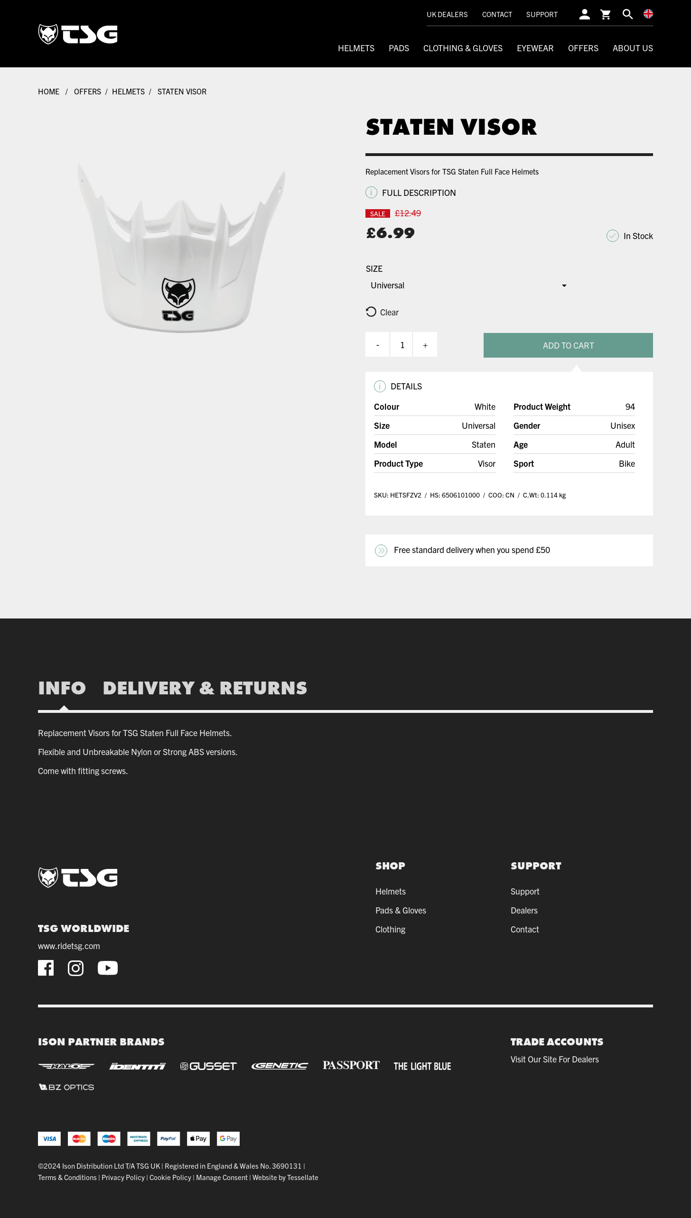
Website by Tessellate (285, 1176)
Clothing (390, 927)
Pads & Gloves (400, 908)
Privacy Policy (123, 1176)
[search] (628, 14)
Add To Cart (577, 343)
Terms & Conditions (67, 1176)
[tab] (66, 687)
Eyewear (535, 47)
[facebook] (46, 967)
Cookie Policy (170, 1176)
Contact (497, 13)
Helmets (356, 47)
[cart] (606, 14)
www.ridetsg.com (69, 945)
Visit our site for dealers (555, 1057)
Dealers (524, 908)
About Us (633, 47)
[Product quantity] (402, 344)
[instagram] (76, 967)
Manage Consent (222, 1176)
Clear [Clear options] (389, 312)
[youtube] (108, 967)
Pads (399, 47)
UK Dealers (447, 13)
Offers (583, 47)
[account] (585, 14)
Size (374, 268)
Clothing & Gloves (463, 47)
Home (48, 91)
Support (542, 13)
